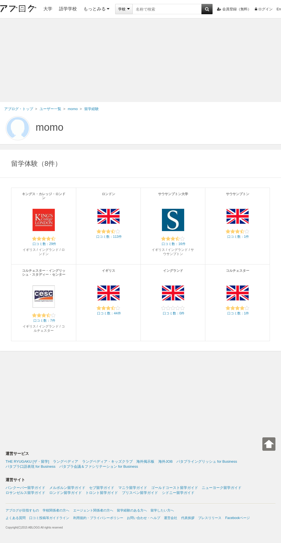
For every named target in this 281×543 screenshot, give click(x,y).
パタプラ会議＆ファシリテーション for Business (98, 466)
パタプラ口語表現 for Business (30, 466)
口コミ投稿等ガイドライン (49, 518)
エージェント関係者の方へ (93, 510)
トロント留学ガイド (101, 493)
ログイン (264, 9)
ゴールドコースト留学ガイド (174, 488)
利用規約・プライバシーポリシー (98, 518)
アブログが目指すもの (22, 510)
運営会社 (170, 518)
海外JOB (165, 461)
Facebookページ (237, 518)
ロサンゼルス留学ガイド (25, 493)
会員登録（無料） (234, 9)
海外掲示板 (145, 461)
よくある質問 (16, 518)
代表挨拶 (187, 518)
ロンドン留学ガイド (65, 493)
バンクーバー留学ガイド (25, 488)
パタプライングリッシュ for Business (206, 461)
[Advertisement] (140, 60)
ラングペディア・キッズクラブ (107, 461)
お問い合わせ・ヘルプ (143, 518)
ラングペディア (65, 461)
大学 (47, 8)
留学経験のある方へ (132, 510)
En (279, 9)
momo (49, 127)
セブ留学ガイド (101, 488)
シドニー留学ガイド (178, 493)
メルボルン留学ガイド (67, 488)
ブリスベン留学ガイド (140, 493)
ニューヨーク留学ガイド (221, 488)
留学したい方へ (162, 510)
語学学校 (68, 8)
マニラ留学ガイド (132, 488)
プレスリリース (209, 518)
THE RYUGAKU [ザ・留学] (27, 461)
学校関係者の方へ (56, 510)
